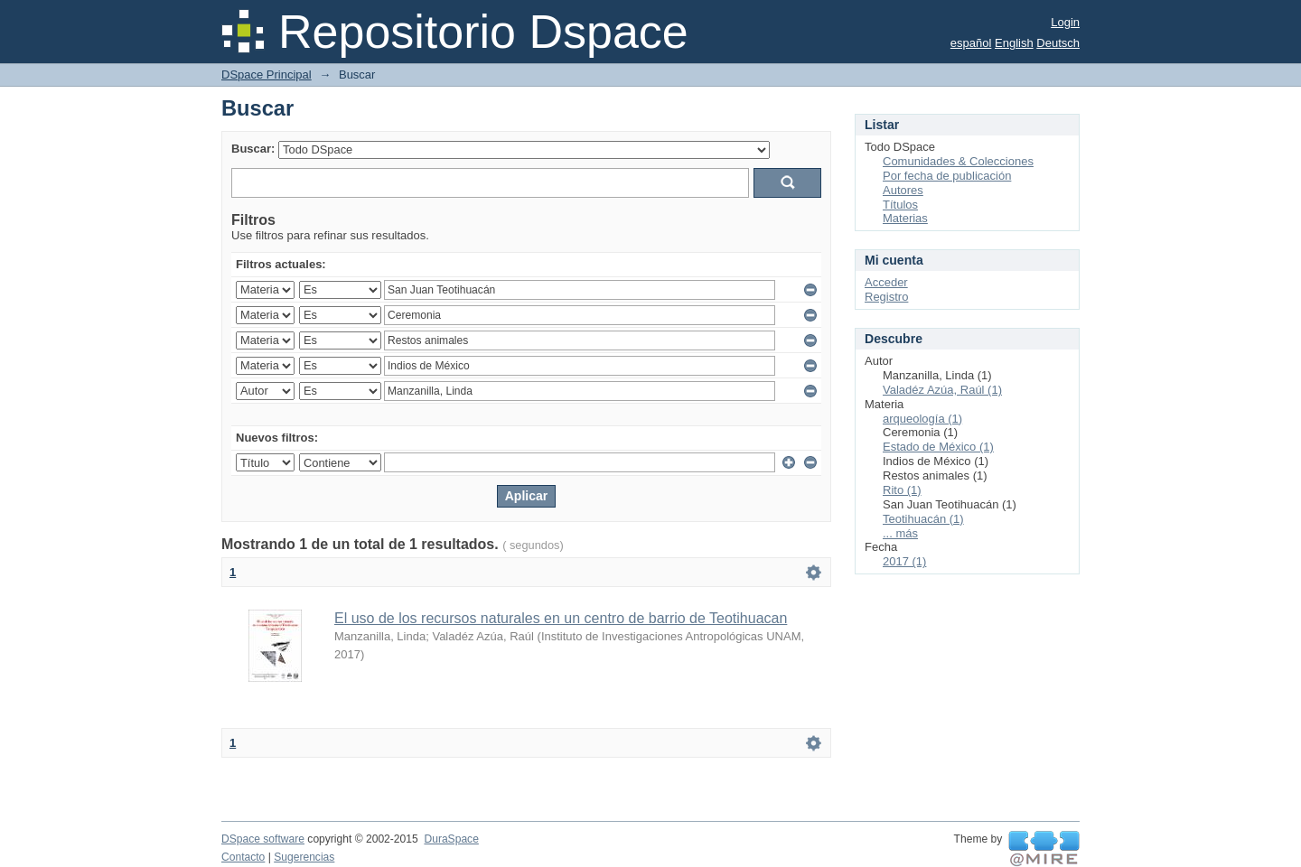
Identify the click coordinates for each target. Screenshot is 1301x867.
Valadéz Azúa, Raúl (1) (942, 389)
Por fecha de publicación (947, 175)
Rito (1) (902, 490)
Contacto (243, 857)
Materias (905, 218)
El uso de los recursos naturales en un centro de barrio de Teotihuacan (560, 618)
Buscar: (253, 148)
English (1014, 43)
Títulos (900, 204)
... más (900, 533)
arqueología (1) (922, 418)
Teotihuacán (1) (923, 519)
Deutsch (1058, 43)
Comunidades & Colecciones (958, 161)
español (971, 43)
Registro (886, 296)
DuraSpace (451, 839)
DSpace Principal (266, 74)
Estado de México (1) (938, 446)
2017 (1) (904, 561)
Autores (903, 190)
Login (1065, 22)
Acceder (886, 282)
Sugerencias (304, 857)
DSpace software (262, 839)
